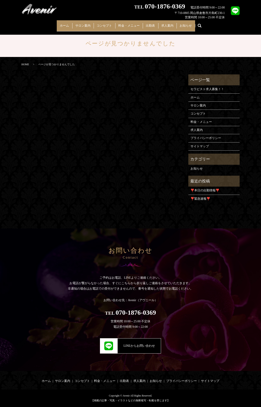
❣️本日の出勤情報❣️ (205, 190)
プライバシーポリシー (206, 138)
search (210, 24)
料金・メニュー (129, 23)
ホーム (55, 23)
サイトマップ (200, 146)
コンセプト (101, 23)
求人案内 (173, 23)
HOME (25, 64)
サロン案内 (77, 23)
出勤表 (153, 23)
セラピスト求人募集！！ (207, 89)
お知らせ (195, 23)
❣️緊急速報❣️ (200, 198)
